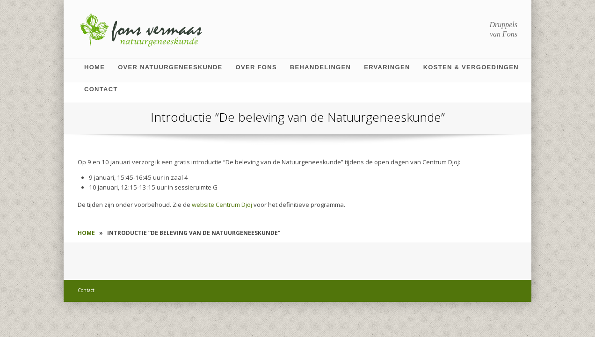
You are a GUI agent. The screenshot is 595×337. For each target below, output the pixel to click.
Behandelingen (320, 67)
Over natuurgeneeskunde (170, 67)
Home (94, 67)
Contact (101, 89)
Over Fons (256, 67)
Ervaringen (387, 67)
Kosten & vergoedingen (471, 67)
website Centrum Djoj (222, 204)
